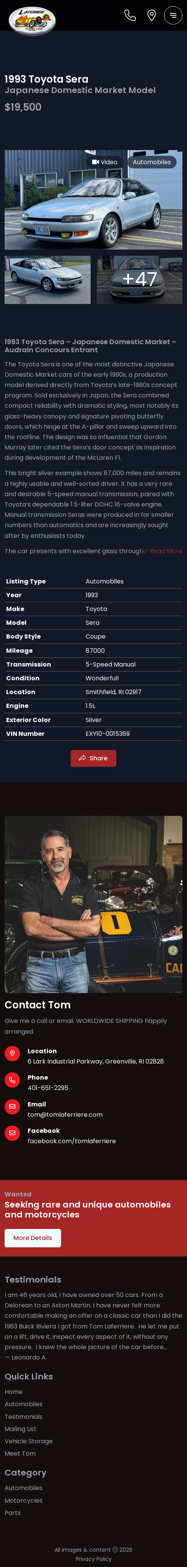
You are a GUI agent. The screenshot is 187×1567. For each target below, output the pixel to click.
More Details (32, 1238)
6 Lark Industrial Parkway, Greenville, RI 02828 (96, 1061)
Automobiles (24, 1404)
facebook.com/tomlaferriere (72, 1141)
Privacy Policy (94, 1559)
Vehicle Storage (29, 1441)
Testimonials (24, 1416)
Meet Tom (20, 1453)
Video (104, 162)
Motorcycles (24, 1500)
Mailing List (20, 1429)
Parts (13, 1512)
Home (14, 1391)
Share (98, 758)
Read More (166, 551)
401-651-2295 (48, 1087)
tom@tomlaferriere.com (65, 1114)
